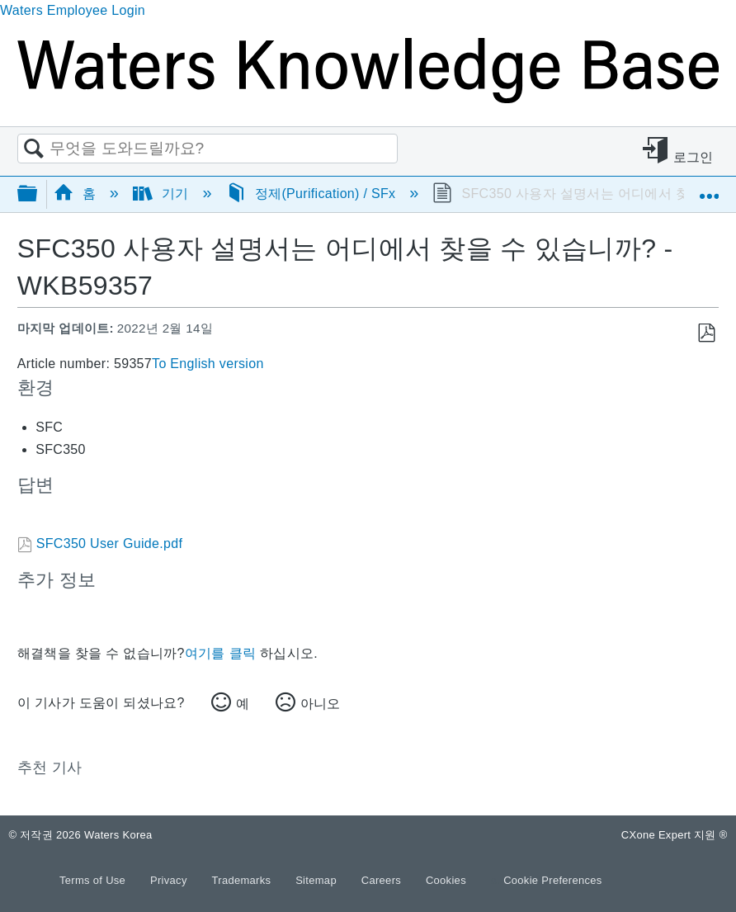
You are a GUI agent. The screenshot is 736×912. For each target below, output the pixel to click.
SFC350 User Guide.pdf (109, 543)
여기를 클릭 (220, 653)
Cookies (446, 880)
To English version (208, 364)
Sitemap (317, 880)
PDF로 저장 (706, 333)
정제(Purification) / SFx (313, 194)
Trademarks (243, 880)
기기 (163, 194)
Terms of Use (94, 880)
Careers (382, 880)
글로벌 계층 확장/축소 (38, 194)
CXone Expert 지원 (674, 835)
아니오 (320, 704)
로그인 (693, 157)
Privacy (170, 880)
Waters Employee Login (72, 10)
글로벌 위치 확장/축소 (709, 188)
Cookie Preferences (552, 880)
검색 (33, 149)
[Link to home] (368, 99)
